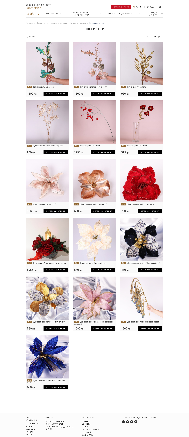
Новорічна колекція (58, 23)
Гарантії (84, 427)
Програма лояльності (91, 429)
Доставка (85, 424)
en (140, 7)
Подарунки (125, 14)
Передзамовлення (55, 94)
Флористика (54, 14)
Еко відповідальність (54, 421)
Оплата (84, 421)
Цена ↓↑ (160, 37)
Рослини (110, 14)
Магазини (30, 429)
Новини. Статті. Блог (54, 424)
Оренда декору (156, 14)
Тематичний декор (78, 23)
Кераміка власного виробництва (86, 14)
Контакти (30, 426)
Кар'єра (29, 435)
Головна (30, 23)
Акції (139, 14)
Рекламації (85, 432)
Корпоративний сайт (121, 7)
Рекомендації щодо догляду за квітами (59, 428)
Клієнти (29, 432)
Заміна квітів (86, 435)
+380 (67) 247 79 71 (33, 8)
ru (137, 7)
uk (134, 7)
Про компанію (32, 424)
